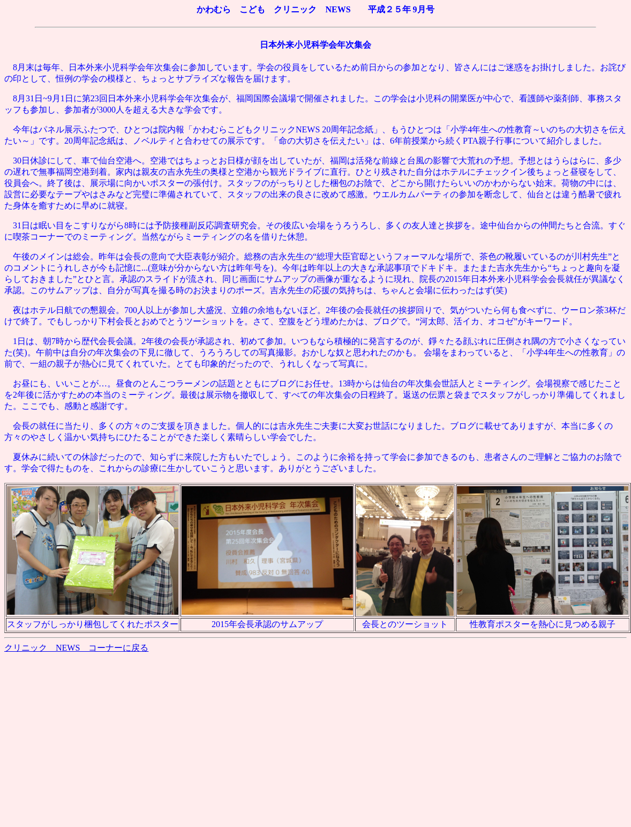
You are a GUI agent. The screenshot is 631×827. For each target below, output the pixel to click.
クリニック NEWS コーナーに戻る (76, 647)
